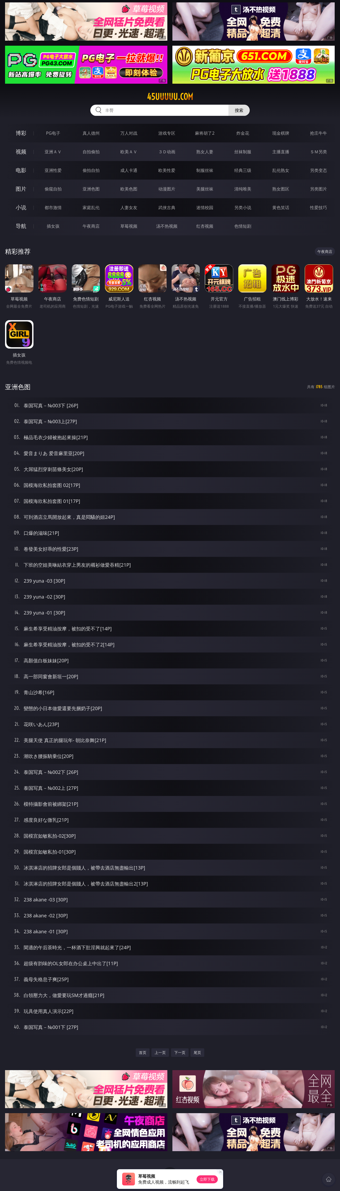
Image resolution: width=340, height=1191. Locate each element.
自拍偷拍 (91, 152)
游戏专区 (166, 133)
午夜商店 (91, 226)
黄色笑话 (280, 207)
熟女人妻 (204, 152)
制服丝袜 (204, 170)
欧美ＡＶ (128, 152)
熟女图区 (280, 189)
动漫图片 (166, 189)
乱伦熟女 (280, 170)
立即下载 (207, 1179)
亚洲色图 (91, 189)
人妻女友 (128, 207)
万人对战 (128, 133)
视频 (21, 151)
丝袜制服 (242, 152)
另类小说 (242, 207)
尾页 (197, 1052)
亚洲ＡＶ (53, 152)
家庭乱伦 (91, 207)
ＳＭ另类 (318, 152)
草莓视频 (128, 226)
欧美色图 (128, 189)
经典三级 (242, 170)
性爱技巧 (318, 207)
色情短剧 (242, 226)
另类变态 (318, 170)
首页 (142, 1052)
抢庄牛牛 (318, 133)
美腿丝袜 (204, 189)
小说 (21, 207)
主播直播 (280, 152)
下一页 (179, 1052)
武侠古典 (166, 207)
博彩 (21, 133)
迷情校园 (204, 207)
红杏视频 (204, 226)
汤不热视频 (166, 226)
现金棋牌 (280, 133)
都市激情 (53, 207)
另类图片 (318, 189)
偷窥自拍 (53, 189)
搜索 (239, 110)
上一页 (160, 1052)
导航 (21, 226)
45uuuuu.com (170, 96)
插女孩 (53, 226)
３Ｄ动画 (166, 152)
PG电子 (53, 133)
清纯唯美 (242, 189)
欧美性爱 (166, 170)
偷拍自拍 (91, 170)
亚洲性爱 (53, 170)
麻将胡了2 (204, 133)
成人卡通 (128, 170)
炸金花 (242, 133)
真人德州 (91, 133)
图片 (21, 188)
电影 (21, 170)
